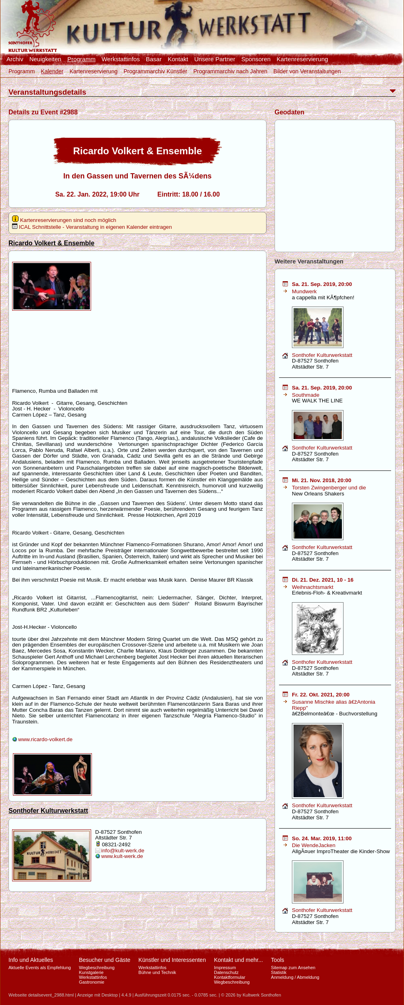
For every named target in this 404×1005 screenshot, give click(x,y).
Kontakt (178, 59)
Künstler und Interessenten (172, 960)
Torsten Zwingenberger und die (329, 488)
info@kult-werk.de (122, 851)
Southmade (305, 395)
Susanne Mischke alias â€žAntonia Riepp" (333, 705)
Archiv (14, 59)
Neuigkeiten (45, 59)
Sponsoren (256, 59)
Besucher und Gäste (105, 960)
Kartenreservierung (302, 59)
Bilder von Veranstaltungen (307, 71)
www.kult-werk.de (122, 856)
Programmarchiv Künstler (155, 71)
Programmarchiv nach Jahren (230, 71)
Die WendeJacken (313, 845)
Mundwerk (304, 291)
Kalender (52, 71)
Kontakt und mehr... (238, 960)
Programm (81, 59)
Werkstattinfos (121, 59)
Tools (277, 960)
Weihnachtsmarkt (312, 587)
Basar (154, 59)
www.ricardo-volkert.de (45, 739)
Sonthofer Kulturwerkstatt (48, 810)
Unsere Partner (214, 59)
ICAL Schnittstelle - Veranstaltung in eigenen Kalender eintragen (92, 227)
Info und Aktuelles (30, 960)
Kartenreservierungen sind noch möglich (64, 220)
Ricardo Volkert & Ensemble (51, 243)
